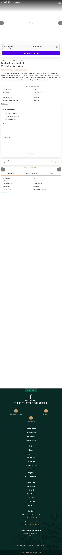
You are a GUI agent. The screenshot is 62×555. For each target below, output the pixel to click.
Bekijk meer (4, 193)
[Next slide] (60, 23)
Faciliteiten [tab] (11, 173)
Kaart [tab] (51, 173)
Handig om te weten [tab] (31, 173)
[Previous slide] (2, 23)
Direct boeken (31, 154)
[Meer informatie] (9, 138)
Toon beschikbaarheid (31, 53)
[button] (3, 169)
